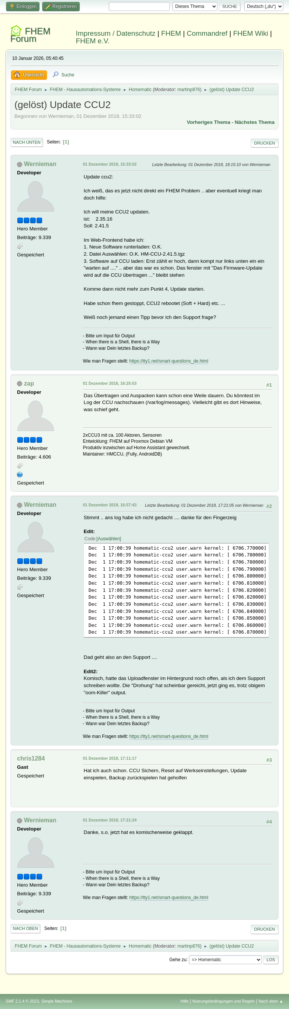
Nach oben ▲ (271, 1001)
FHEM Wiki (250, 33)
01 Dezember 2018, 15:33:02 (110, 164)
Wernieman (40, 164)
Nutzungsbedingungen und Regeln (223, 1001)
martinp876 (188, 89)
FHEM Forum (30, 35)
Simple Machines (56, 1001)
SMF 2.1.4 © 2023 (22, 1001)
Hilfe (185, 1001)
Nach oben (25, 928)
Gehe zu (177, 959)
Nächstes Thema (255, 122)
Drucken (264, 143)
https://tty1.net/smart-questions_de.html (168, 361)
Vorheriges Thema (208, 122)
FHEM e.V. (93, 41)
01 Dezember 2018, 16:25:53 (110, 383)
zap (29, 383)
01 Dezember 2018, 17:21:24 (110, 820)
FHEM (171, 33)
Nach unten (26, 142)
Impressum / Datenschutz (116, 33)
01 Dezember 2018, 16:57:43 (110, 505)
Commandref (207, 33)
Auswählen (109, 538)
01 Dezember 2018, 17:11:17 (110, 758)
